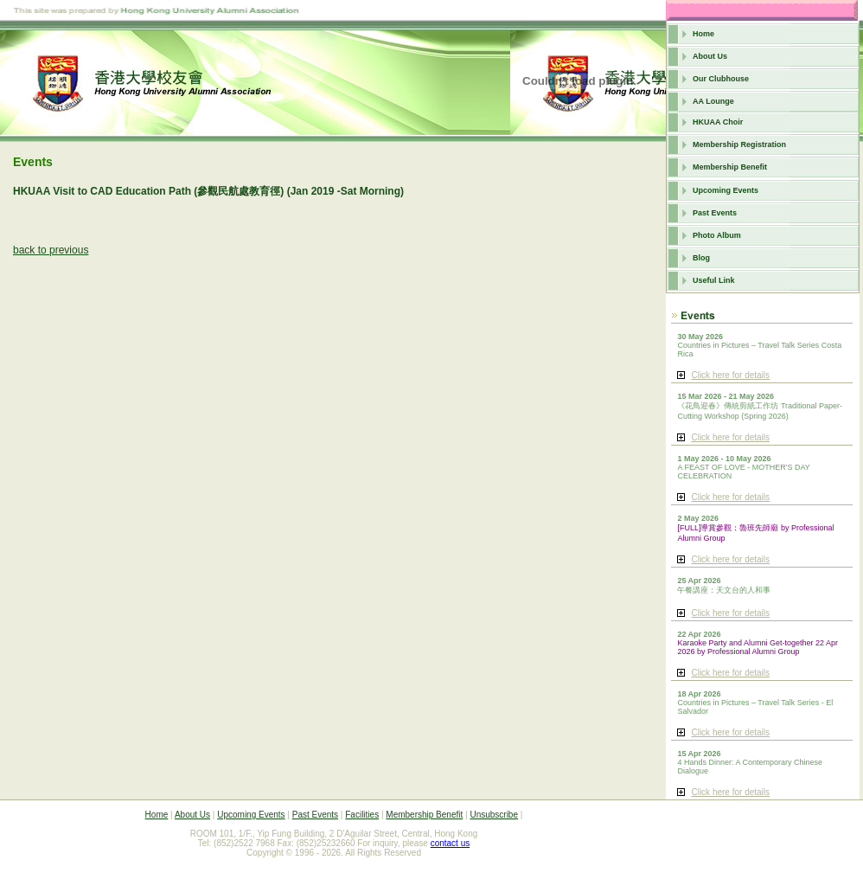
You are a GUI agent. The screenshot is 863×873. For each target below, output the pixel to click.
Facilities (362, 814)
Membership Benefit (730, 167)
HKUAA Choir (718, 122)
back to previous (50, 250)
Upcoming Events (725, 190)
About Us (710, 56)
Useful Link (714, 280)
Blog (701, 258)
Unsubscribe (494, 814)
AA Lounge (713, 101)
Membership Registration (739, 144)
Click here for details (730, 375)
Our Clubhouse (721, 78)
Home (703, 33)
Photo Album (717, 235)
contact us (450, 843)
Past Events (715, 213)
